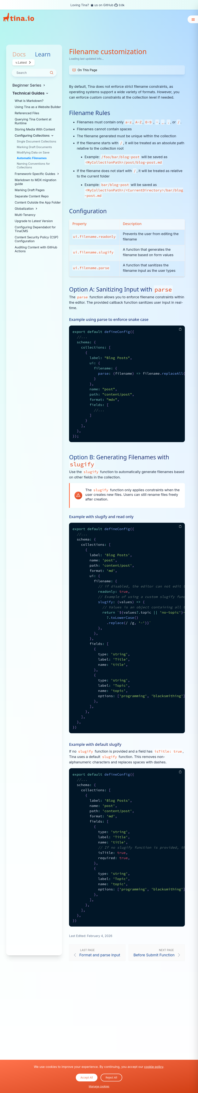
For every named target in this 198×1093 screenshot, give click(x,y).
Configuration (88, 211)
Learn (42, 54)
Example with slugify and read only (101, 516)
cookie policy (153, 1067)
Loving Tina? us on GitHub (97, 5)
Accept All (86, 1077)
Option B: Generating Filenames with (119, 461)
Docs (19, 54)
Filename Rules (89, 112)
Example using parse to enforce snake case (108, 319)
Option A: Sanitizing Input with (121, 289)
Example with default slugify (95, 744)
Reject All (111, 1077)
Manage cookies (99, 1086)
